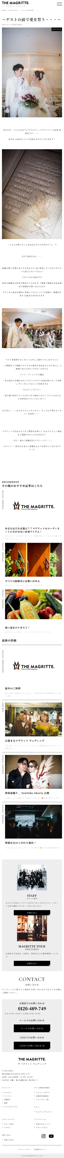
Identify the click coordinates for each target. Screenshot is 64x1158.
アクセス (7, 1127)
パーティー (8, 1096)
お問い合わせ (9, 1140)
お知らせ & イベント (43, 1124)
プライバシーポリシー (24, 1149)
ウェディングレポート (44, 1112)
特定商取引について (40, 1149)
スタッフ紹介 (9, 1124)
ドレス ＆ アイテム (11, 1107)
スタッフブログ (41, 1127)
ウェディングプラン (43, 1092)
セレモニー (8, 1092)
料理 (5, 1103)
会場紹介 (7, 1099)
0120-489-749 (32, 1008)
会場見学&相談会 (42, 1096)
